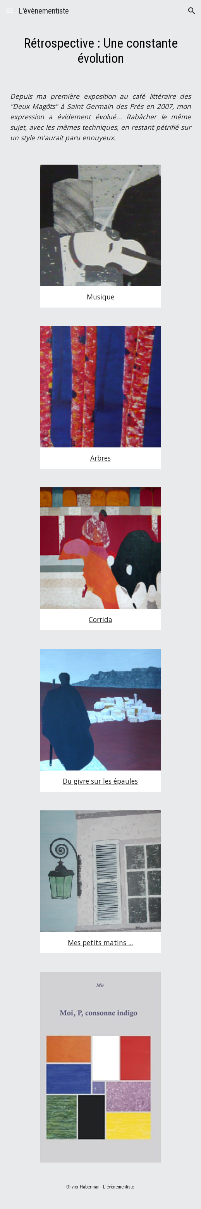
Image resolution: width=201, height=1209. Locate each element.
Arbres (100, 458)
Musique (100, 296)
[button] (9, 10)
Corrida (100, 619)
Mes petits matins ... (100, 942)
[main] (100, 51)
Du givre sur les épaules (100, 781)
